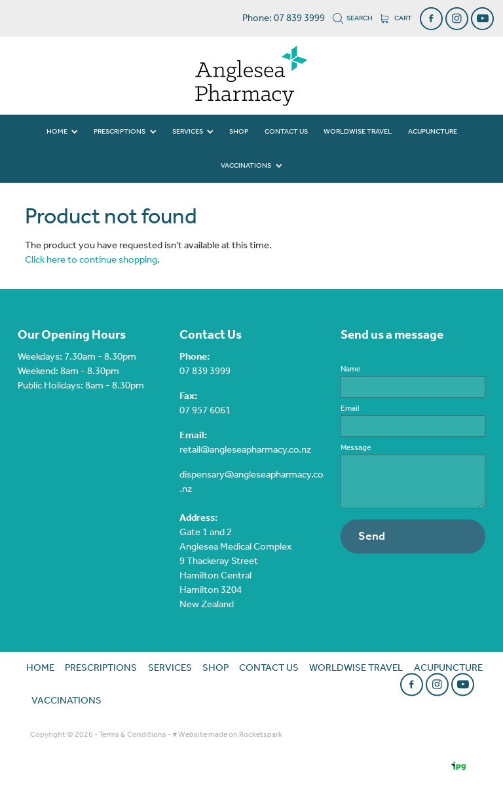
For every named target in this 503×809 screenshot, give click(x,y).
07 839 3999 (205, 371)
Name (350, 369)
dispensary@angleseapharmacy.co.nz (251, 482)
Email (350, 409)
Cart (396, 18)
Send (371, 536)
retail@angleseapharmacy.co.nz (245, 450)
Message (356, 448)
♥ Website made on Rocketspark (227, 734)
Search (353, 18)
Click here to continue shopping (91, 260)
